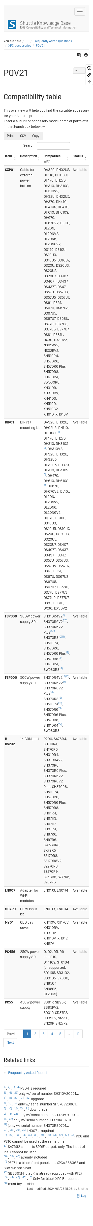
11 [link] (77, 1034)
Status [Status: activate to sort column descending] (78, 156)
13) (60, 657)
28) (11, 1130)
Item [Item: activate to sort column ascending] (8, 156)
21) (60, 708)
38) (5, 1156)
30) (24, 1130)
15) (64, 676)
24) (15, 1103)
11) (63, 636)
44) (12, 1177)
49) (42, 1135)
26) (11, 1119)
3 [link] (43, 1034)
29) (18, 1130)
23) (16, 1092)
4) (45, 485)
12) (67, 652)
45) (18, 1177)
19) (60, 697)
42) (5, 1172)
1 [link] (27, 1034)
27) (5, 1130)
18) (52, 692)
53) (67, 1135)
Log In (82, 1195)
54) (73, 1135)
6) (64, 620)
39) (12, 1156)
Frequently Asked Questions (53, 41)
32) (11, 1135)
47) (30, 1177)
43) (5, 1177)
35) (30, 1135)
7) (66, 620)
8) (51, 631)
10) (60, 636)
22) (60, 724)
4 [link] (52, 1034)
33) (17, 1135)
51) (55, 1135)
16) (67, 676)
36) (36, 1135)
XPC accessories (19, 45)
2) (45, 448)
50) (49, 1135)
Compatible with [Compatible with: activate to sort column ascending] (52, 158)
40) (18, 1156)
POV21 (40, 45)
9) (54, 631)
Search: (46, 146)
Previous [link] (13, 1034)
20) (60, 703)
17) (64, 681)
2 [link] (35, 1034)
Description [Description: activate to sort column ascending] (28, 156)
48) (5, 1183)
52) (61, 1135)
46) (24, 1177)
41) (5, 1161)
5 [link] (60, 1034)
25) (16, 1113)
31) (5, 1135)
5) (63, 615)
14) (61, 668)
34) (24, 1135)
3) (45, 474)
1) (59, 432)
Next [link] (10, 1042)
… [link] (68, 1034)
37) (5, 1145)
